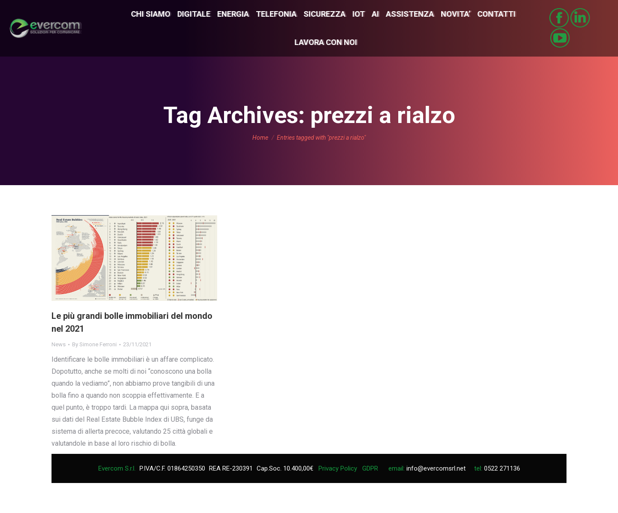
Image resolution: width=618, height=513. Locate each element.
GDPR (370, 468)
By (94, 344)
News (59, 344)
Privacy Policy (337, 468)
